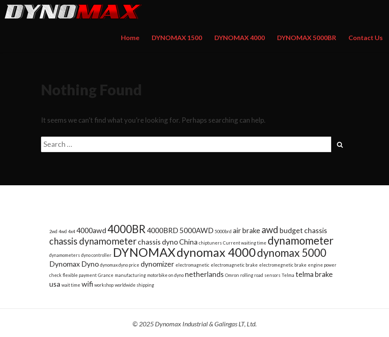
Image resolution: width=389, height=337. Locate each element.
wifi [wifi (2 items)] (87, 284)
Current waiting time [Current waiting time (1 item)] (244, 242)
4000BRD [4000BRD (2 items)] (162, 230)
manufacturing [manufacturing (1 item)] (130, 275)
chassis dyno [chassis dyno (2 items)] (158, 242)
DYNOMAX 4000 (239, 37)
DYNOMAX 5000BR (306, 37)
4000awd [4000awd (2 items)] (91, 230)
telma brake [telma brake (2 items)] (314, 274)
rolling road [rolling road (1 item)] (251, 275)
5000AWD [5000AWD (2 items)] (197, 230)
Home (130, 37)
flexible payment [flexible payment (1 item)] (80, 275)
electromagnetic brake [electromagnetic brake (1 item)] (234, 264)
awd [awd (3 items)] (270, 229)
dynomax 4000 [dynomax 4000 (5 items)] (216, 252)
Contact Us (365, 37)
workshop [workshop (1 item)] (104, 285)
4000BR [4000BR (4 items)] (126, 229)
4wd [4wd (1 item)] (63, 231)
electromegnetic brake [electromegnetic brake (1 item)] (283, 264)
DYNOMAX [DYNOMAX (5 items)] (144, 252)
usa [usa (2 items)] (54, 284)
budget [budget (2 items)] (291, 230)
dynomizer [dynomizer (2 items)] (157, 264)
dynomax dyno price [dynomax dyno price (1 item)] (119, 264)
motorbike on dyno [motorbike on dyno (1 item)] (165, 275)
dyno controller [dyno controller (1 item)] (96, 255)
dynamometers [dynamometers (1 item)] (64, 255)
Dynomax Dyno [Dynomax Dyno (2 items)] (74, 264)
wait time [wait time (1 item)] (70, 285)
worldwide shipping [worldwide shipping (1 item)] (134, 285)
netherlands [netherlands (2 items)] (204, 274)
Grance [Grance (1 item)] (106, 275)
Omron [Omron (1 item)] (232, 275)
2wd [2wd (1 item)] (53, 231)
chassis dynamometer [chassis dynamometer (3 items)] (92, 241)
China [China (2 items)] (188, 242)
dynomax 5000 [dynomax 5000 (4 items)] (291, 252)
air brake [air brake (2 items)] (246, 230)
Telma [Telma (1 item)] (288, 275)
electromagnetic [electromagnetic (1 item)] (192, 264)
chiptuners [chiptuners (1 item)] (210, 242)
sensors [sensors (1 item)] (272, 275)
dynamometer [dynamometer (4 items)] (301, 240)
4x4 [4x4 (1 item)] (71, 231)
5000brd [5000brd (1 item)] (223, 231)
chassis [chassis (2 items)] (315, 230)
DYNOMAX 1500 (177, 37)
